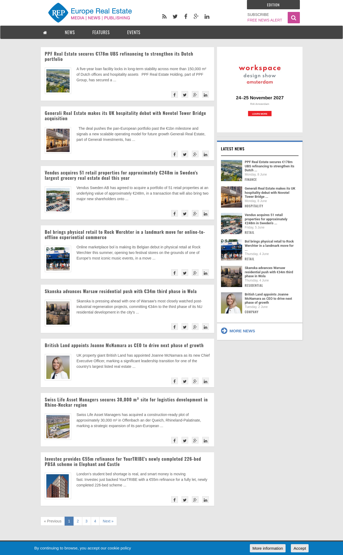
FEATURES (101, 32)
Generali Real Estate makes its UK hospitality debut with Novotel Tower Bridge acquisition (125, 116)
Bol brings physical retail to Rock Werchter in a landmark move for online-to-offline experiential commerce (125, 234)
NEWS (70, 32)
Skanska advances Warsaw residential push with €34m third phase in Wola (121, 291)
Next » (108, 521)
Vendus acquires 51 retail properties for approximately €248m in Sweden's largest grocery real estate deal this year (121, 175)
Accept (300, 548)
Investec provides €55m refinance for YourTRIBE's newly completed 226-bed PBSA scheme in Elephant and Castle (123, 461)
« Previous (52, 521)
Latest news (233, 148)
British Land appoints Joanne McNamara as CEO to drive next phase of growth (124, 345)
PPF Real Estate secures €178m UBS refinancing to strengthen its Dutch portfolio (119, 56)
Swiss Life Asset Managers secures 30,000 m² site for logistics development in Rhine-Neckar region (126, 402)
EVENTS (134, 32)
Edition (273, 4)
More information (267, 548)
